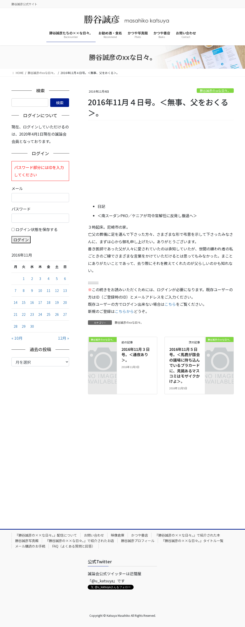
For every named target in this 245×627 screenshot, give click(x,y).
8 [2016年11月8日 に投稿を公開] (24, 290)
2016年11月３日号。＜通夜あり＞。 (135, 354)
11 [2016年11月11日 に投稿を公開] (48, 290)
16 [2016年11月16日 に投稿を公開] (32, 302)
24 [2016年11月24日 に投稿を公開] (40, 314)
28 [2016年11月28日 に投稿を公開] (15, 326)
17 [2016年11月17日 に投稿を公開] (40, 302)
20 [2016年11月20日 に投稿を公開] (65, 302)
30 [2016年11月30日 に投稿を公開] (32, 326)
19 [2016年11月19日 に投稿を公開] (57, 302)
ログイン (21, 239)
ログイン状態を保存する (37, 229)
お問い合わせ (94, 535)
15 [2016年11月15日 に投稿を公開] (24, 302)
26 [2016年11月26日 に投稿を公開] (57, 314)
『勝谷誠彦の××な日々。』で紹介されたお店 (79, 540)
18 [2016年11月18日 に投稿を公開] (48, 302)
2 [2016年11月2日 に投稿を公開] (32, 278)
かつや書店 (139, 535)
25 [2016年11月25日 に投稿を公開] (48, 314)
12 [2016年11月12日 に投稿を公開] (57, 290)
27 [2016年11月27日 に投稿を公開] (65, 314)
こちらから (124, 311)
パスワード (21, 209)
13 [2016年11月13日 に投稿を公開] (65, 290)
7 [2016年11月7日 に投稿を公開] (15, 290)
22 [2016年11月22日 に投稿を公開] (24, 314)
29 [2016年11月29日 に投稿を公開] (24, 326)
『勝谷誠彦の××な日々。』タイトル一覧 (192, 540)
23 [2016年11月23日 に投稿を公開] (32, 314)
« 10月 (16, 338)
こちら (170, 304)
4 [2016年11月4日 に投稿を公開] (48, 278)
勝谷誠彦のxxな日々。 (215, 90)
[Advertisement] (161, 162)
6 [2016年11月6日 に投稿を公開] (65, 278)
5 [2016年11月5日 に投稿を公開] (57, 278)
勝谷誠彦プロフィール (137, 540)
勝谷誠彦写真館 (26, 540)
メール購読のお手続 (30, 546)
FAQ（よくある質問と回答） (73, 546)
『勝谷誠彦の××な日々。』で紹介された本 (187, 535)
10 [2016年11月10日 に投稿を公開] (40, 290)
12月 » (63, 338)
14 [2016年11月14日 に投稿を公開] (15, 302)
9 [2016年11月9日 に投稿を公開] (32, 290)
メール (17, 188)
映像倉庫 (117, 535)
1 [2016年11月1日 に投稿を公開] (24, 278)
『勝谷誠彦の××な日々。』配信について (46, 535)
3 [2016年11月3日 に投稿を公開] (40, 278)
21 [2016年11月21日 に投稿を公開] (15, 314)
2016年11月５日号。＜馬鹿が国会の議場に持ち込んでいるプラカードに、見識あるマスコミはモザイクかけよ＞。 (184, 365)
